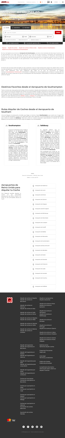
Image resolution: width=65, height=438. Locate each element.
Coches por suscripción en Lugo (27, 389)
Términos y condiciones (46, 357)
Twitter (32, 427)
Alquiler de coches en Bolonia (28, 329)
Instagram (41, 427)
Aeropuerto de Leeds (40, 268)
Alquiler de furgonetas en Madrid (27, 353)
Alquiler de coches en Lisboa (48, 332)
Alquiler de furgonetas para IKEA (28, 361)
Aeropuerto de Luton (40, 190)
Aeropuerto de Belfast (40, 231)
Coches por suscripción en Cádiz (27, 386)
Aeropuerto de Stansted (41, 259)
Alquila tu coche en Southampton (46, 47)
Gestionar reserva (31, 2)
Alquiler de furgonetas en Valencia (27, 356)
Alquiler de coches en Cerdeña (26, 331)
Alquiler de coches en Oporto (48, 328)
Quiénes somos (44, 345)
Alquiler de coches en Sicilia (28, 325)
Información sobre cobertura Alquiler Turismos (48, 369)
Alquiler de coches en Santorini (46, 306)
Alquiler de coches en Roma (28, 314)
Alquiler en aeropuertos (46, 298)
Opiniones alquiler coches (47, 346)
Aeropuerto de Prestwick (41, 264)
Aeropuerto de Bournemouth (42, 245)
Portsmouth (18, 72)
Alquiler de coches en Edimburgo (46, 314)
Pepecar (4, 47)
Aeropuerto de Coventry (41, 278)
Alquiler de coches (12, 47)
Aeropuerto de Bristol (40, 194)
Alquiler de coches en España (28, 298)
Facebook (28, 427)
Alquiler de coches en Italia (27, 312)
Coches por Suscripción (26, 378)
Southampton (10, 72)
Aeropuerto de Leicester (41, 273)
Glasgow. (32, 95)
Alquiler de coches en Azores (48, 337)
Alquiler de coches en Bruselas (46, 320)
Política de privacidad (46, 363)
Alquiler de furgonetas (26, 345)
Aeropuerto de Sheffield (41, 286)
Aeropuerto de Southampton (42, 241)
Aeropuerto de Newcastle (41, 236)
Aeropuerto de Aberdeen (41, 250)
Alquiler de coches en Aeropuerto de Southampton (15, 49)
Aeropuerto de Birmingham (42, 208)
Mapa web (42, 352)
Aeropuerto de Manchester (41, 218)
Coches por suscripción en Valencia (27, 404)
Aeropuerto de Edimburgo (41, 213)
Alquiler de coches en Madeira (48, 334)
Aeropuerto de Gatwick (41, 199)
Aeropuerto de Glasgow (41, 204)
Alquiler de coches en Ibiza (27, 308)
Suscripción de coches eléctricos (26, 407)
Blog (23, 427)
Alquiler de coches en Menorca (26, 306)
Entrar (56, 2)
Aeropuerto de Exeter (40, 254)
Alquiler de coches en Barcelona (26, 300)
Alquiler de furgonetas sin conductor (27, 373)
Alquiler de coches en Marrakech (46, 311)
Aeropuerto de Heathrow (41, 185)
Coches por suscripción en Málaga (27, 398)
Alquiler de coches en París (47, 303)
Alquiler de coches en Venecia (28, 323)
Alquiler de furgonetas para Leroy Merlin (28, 365)
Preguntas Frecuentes (46, 350)
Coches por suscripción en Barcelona (27, 381)
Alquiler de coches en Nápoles (28, 318)
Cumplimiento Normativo (47, 367)
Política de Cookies (45, 361)
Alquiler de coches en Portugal (46, 325)
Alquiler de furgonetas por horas (27, 370)
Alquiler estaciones (45, 299)
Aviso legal (43, 356)
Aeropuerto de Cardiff (40, 227)
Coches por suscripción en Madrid (27, 395)
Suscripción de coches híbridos (26, 413)
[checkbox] (10, 40)
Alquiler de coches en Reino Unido (27, 47)
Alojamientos (21, 2)
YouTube (37, 427)
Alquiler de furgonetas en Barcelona (27, 347)
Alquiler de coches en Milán (28, 319)
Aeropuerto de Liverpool (41, 222)
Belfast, (23, 95)
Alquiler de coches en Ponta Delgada (47, 340)
